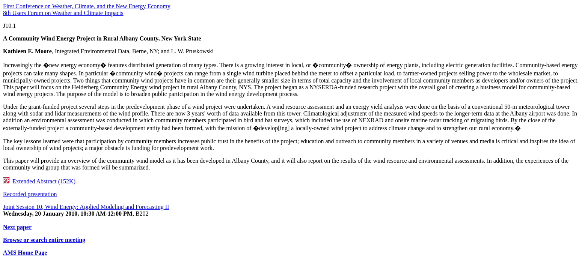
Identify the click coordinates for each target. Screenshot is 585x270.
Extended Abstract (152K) (39, 181)
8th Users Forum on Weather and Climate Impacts (63, 13)
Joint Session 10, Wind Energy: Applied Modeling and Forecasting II (86, 207)
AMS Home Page (25, 252)
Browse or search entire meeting (44, 240)
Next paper (17, 227)
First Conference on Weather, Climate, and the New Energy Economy (86, 6)
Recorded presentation (30, 194)
